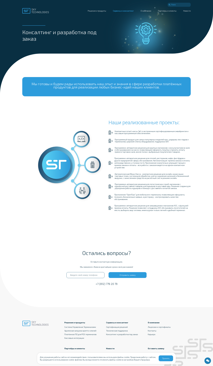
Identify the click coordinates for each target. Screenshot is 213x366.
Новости (187, 11)
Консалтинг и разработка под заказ (122, 334)
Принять (166, 358)
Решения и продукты (97, 11)
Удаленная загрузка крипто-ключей (80, 331)
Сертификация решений (117, 327)
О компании (146, 11)
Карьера (151, 334)
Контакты (152, 331)
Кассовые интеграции (74, 338)
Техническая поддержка (117, 331)
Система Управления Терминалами (80, 327)
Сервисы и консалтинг (123, 11)
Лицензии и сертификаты (159, 327)
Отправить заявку (128, 275)
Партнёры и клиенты (167, 11)
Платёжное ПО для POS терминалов (80, 334)
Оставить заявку (156, 348)
